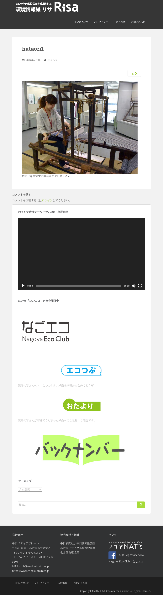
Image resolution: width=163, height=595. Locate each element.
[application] (81, 254)
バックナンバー (102, 22)
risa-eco (52, 60)
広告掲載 (120, 22)
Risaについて (81, 22)
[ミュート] (134, 286)
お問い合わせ (138, 22)
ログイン (47, 200)
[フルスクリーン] (140, 286)
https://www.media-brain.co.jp (30, 571)
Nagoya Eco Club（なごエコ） (127, 561)
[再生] (23, 286)
